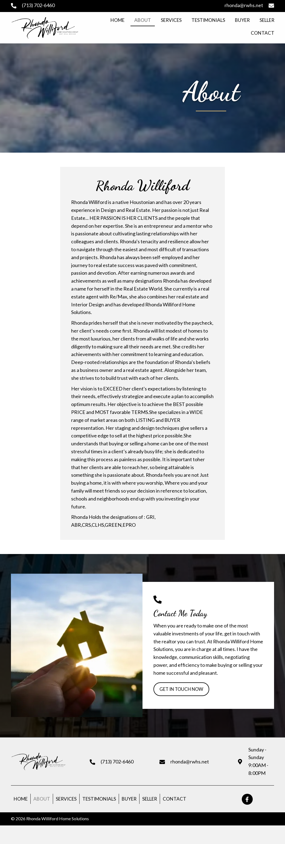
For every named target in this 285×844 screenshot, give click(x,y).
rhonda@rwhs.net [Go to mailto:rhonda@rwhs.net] (244, 5)
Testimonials (99, 799)
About (41, 799)
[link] (117, 20)
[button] (183, 689)
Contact (174, 799)
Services (66, 799)
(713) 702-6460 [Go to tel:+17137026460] (38, 5)
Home (21, 799)
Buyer (129, 799)
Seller (149, 799)
